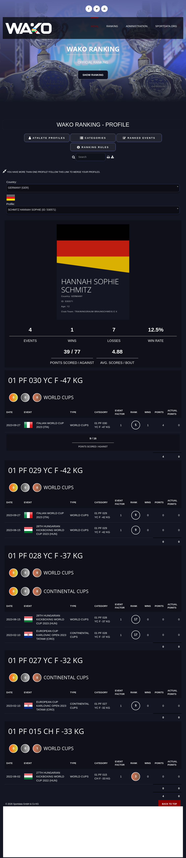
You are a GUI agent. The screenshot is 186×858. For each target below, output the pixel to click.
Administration (136, 26)
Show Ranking (92, 74)
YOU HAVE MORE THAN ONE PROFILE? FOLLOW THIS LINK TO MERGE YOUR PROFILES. (51, 172)
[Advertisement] (93, 831)
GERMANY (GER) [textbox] (18, 187)
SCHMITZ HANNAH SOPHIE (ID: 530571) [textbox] (32, 209)
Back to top (169, 804)
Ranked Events (139, 138)
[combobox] (93, 188)
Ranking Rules (93, 147)
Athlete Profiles (47, 138)
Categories (93, 138)
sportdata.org (166, 26)
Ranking (112, 26)
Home (94, 26)
